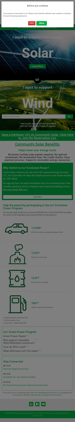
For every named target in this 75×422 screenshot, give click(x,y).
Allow (41, 23)
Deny (32, 23)
